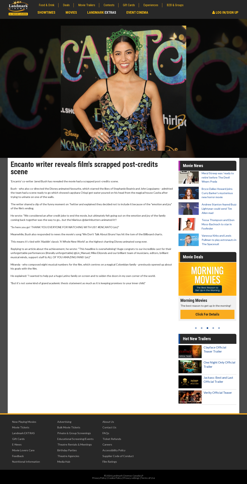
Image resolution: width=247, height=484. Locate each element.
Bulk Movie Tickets (68, 427)
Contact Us (109, 427)
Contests (109, 5)
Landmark (101, 12)
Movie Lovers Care (23, 450)
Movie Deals (193, 257)
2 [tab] (202, 328)
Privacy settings (131, 477)
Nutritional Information (26, 461)
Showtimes (46, 12)
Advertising (64, 421)
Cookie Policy (115, 477)
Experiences (150, 5)
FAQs (105, 433)
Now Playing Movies (24, 421)
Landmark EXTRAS (23, 433)
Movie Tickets (20, 427)
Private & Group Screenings (74, 433)
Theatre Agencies (68, 456)
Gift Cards (129, 5)
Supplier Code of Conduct (118, 456)
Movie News (193, 165)
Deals (66, 5)
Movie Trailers (86, 5)
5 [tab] (219, 328)
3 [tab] (207, 328)
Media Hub (63, 461)
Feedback (18, 456)
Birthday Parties (67, 450)
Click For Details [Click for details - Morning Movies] (207, 314)
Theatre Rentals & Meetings (74, 444)
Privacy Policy (99, 477)
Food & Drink (46, 5)
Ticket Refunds (111, 438)
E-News (17, 444)
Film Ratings (109, 461)
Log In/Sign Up (225, 12)
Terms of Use (148, 477)
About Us (108, 421)
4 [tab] (213, 328)
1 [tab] (196, 328)
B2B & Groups (175, 5)
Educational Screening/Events (75, 438)
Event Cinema (137, 12)
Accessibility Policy (113, 450)
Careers (107, 444)
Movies (71, 12)
